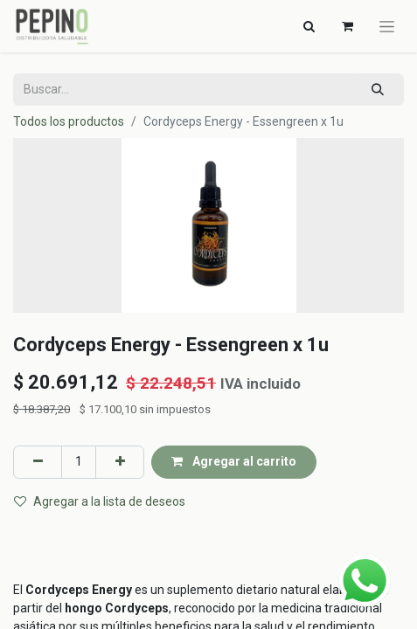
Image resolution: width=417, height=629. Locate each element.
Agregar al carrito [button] (233, 461)
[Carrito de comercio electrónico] (347, 26)
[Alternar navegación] (308, 26)
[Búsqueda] (378, 89)
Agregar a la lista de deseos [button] (99, 501)
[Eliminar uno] (37, 462)
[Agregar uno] (119, 462)
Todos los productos (68, 121)
